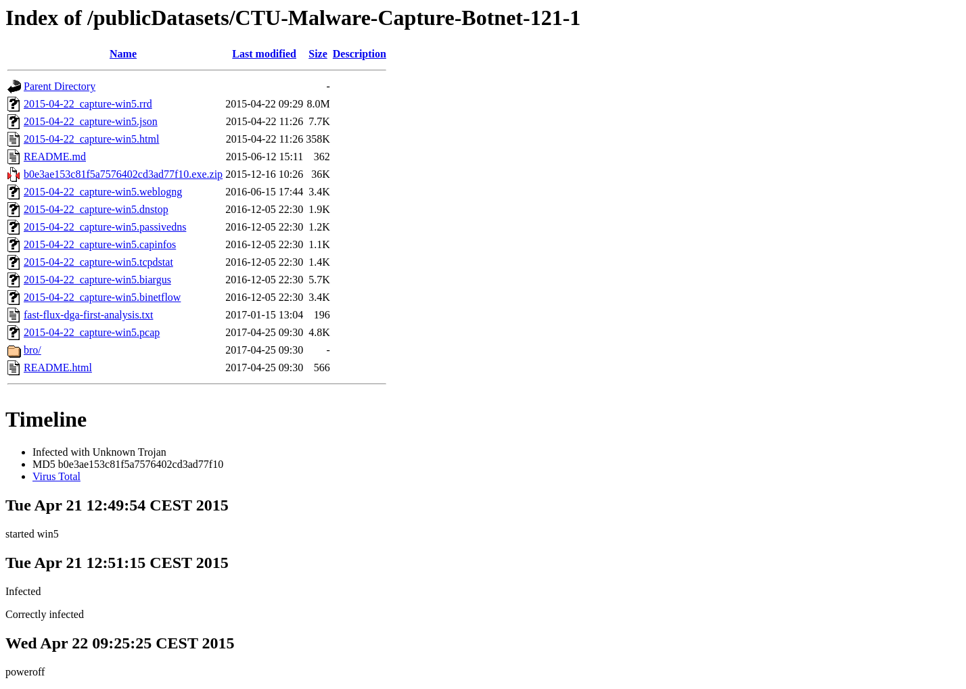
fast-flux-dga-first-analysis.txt (89, 314)
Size (317, 54)
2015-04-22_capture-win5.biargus (97, 279)
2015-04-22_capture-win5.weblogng (103, 191)
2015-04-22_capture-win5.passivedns (105, 227)
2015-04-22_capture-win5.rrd (88, 104)
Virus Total (56, 476)
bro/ (32, 350)
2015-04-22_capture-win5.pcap (92, 332)
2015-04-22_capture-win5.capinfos (100, 244)
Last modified (264, 54)
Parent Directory (59, 86)
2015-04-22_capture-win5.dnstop (96, 209)
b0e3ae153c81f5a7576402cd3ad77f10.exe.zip (123, 174)
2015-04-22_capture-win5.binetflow (102, 297)
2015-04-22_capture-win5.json (91, 121)
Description (359, 54)
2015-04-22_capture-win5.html (91, 139)
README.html (58, 367)
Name (123, 54)
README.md (55, 156)
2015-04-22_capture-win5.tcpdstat (98, 262)
